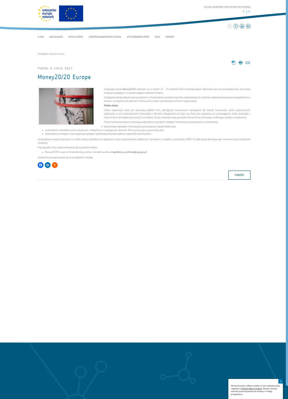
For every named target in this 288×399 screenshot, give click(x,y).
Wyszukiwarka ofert (138, 37)
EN (249, 11)
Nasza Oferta (75, 37)
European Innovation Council (105, 37)
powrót (239, 175)
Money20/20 (129, 89)
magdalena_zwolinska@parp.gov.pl (129, 152)
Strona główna (43, 54)
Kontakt (170, 37)
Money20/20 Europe (64, 77)
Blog (157, 37)
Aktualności (56, 37)
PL (244, 11)
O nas (41, 37)
